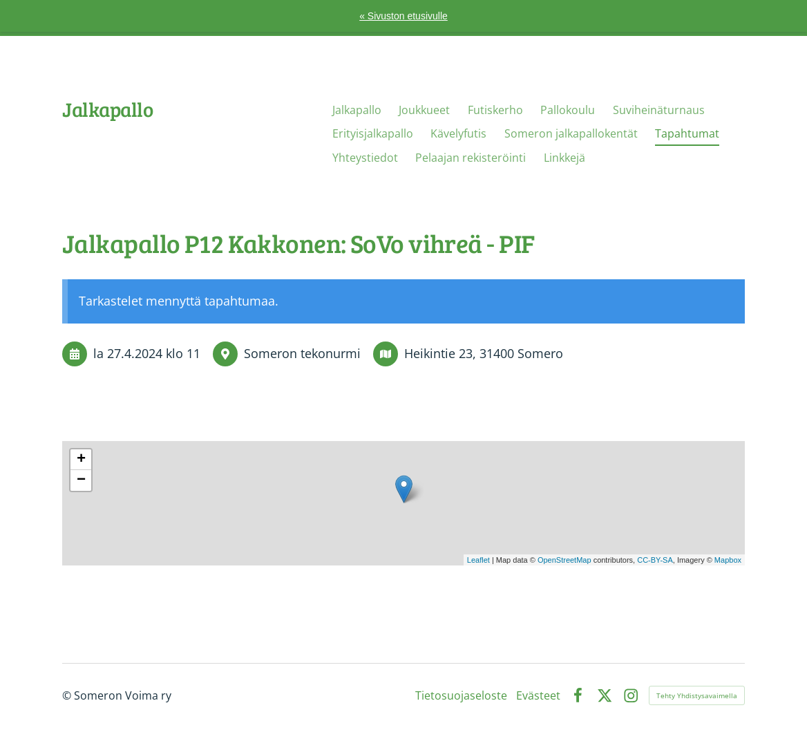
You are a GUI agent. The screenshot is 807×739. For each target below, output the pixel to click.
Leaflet (478, 560)
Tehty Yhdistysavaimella (696, 695)
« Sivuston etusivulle (403, 15)
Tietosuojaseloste (461, 695)
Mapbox (727, 560)
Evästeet (538, 695)
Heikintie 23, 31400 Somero (483, 353)
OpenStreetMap (564, 560)
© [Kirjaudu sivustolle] (68, 695)
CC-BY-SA (655, 560)
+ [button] (81, 459)
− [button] (81, 480)
